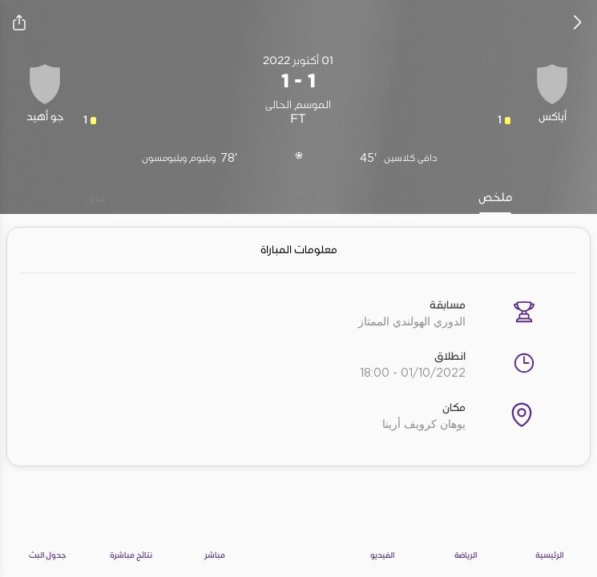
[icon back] (577, 22)
